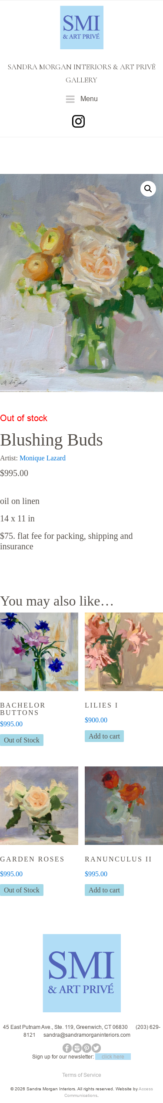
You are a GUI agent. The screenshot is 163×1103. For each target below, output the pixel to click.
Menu (81, 99)
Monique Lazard (43, 458)
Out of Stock (22, 740)
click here (113, 1056)
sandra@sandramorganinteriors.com (86, 1035)
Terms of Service (81, 1075)
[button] (148, 189)
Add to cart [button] (104, 736)
